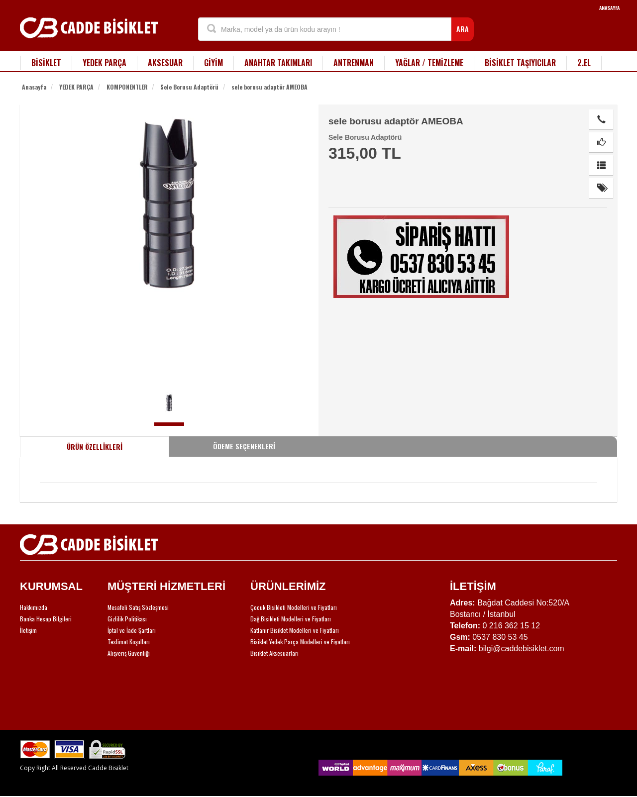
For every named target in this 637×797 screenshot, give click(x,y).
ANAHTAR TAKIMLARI (278, 63)
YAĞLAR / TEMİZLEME (429, 63)
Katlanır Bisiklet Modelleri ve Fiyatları (294, 630)
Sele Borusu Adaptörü (189, 87)
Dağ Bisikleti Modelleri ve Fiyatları (290, 618)
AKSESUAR (165, 63)
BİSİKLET (46, 63)
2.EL (584, 63)
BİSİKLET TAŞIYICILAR (520, 63)
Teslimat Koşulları (128, 641)
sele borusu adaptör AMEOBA (269, 87)
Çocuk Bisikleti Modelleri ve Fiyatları (293, 607)
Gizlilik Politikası (127, 618)
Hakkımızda (33, 607)
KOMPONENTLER (127, 87)
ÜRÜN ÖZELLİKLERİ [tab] (94, 446)
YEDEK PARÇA (104, 63)
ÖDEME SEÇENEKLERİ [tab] (244, 446)
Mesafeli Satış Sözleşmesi (138, 607)
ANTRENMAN (353, 63)
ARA (462, 28)
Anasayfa (34, 87)
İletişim (28, 630)
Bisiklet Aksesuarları (274, 653)
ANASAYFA (609, 7)
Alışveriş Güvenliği (128, 653)
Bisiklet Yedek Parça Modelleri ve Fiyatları (300, 641)
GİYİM (213, 63)
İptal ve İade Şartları (131, 630)
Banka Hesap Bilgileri (46, 618)
